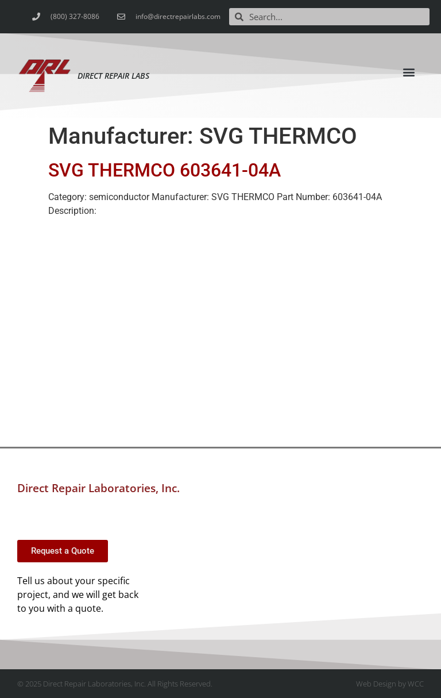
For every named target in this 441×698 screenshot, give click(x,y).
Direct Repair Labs (113, 75)
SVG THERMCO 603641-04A (164, 170)
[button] (409, 71)
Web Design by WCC (390, 683)
